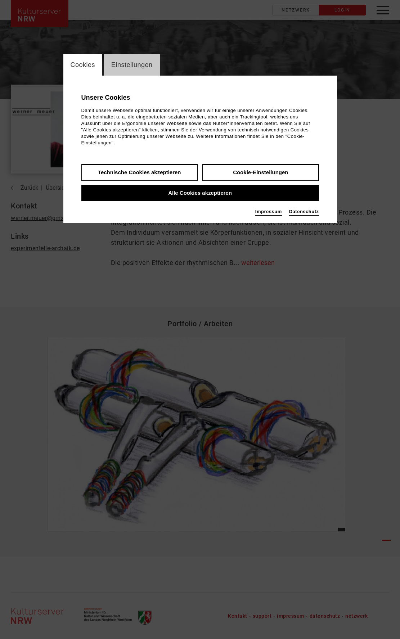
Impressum (268, 211)
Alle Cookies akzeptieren (200, 193)
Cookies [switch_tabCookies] (83, 64)
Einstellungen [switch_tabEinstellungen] (132, 64)
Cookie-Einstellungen (260, 172)
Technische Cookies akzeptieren (139, 172)
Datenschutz (304, 211)
